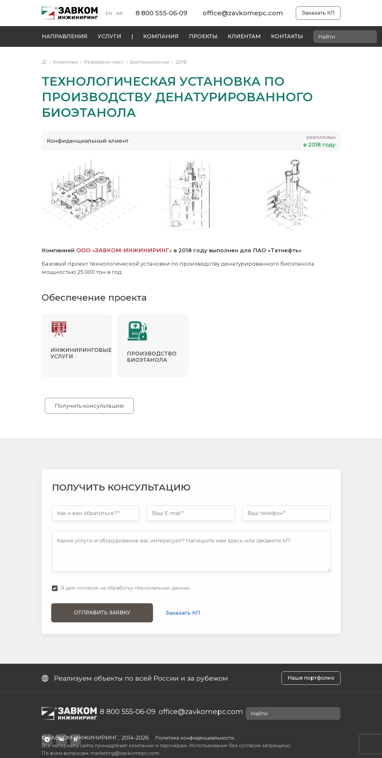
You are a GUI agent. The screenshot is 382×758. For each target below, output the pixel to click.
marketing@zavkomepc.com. (125, 753)
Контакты (287, 36)
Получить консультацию (89, 406)
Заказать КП (318, 13)
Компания (161, 36)
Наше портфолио (311, 678)
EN (108, 13)
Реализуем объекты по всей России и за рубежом (135, 678)
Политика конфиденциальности (194, 738)
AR (119, 13)
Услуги (109, 36)
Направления (64, 36)
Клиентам (244, 36)
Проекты (203, 36)
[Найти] (370, 37)
